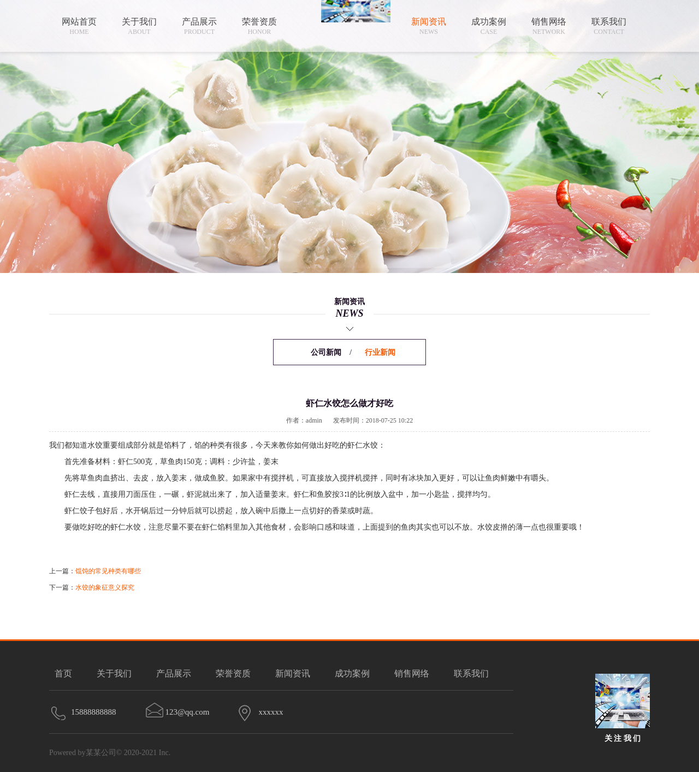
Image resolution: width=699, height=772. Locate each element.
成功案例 (352, 673)
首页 (63, 673)
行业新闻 (380, 352)
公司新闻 (326, 352)
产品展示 (173, 673)
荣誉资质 (233, 673)
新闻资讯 (292, 673)
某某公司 (101, 753)
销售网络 (411, 673)
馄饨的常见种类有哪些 (108, 571)
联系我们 (471, 673)
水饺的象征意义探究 (104, 587)
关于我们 (114, 673)
